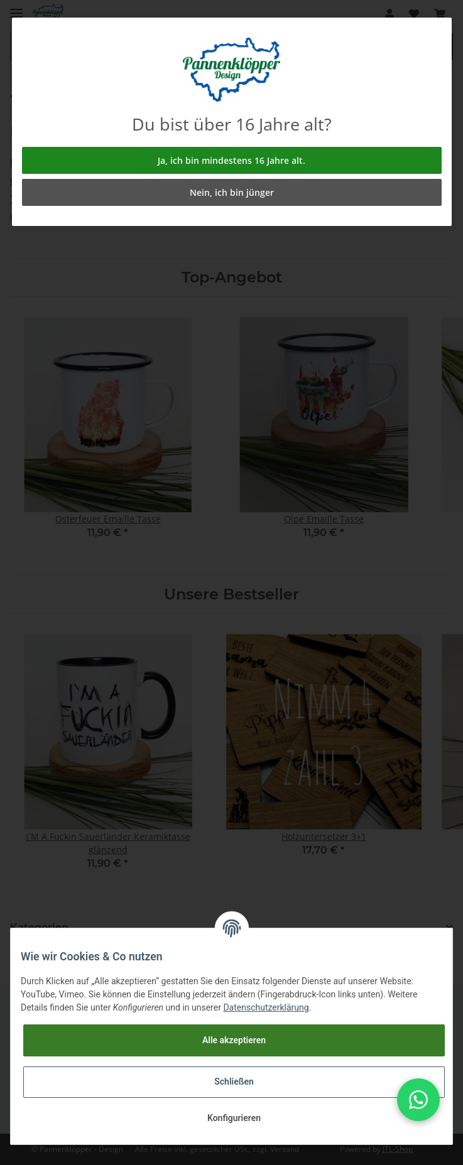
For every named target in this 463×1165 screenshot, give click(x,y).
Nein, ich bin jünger (232, 192)
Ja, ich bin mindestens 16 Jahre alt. (231, 160)
